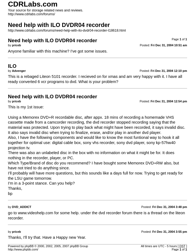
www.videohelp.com (35, 213)
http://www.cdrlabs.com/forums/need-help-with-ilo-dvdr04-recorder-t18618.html (67, 30)
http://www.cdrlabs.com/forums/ (31, 14)
